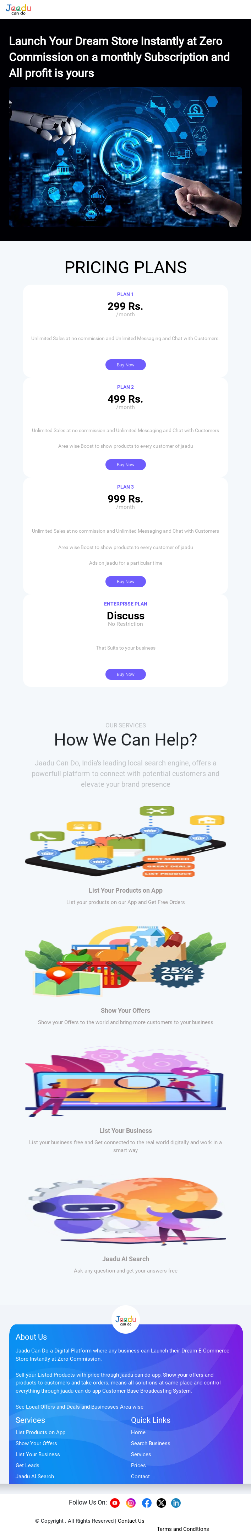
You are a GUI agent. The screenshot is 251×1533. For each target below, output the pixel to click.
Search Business (150, 1443)
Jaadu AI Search (35, 1476)
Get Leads (27, 1465)
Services (30, 1420)
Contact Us (131, 1521)
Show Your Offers (36, 1443)
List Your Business (38, 1454)
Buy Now (126, 364)
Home (138, 1432)
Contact (140, 1476)
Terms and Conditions (183, 1529)
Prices (138, 1465)
